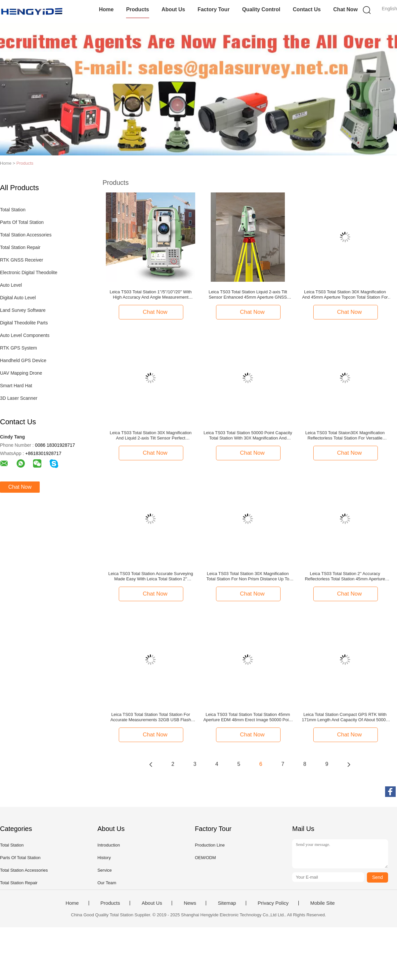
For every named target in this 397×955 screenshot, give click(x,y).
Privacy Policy (273, 903)
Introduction (108, 845)
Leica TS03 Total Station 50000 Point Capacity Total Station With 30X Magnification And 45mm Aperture (247, 435)
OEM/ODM (205, 857)
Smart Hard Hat (16, 385)
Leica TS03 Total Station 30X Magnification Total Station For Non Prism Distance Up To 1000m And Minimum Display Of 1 (247, 576)
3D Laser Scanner (18, 398)
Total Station (12, 209)
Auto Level (11, 285)
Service (104, 870)
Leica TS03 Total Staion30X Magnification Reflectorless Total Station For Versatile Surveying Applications (345, 435)
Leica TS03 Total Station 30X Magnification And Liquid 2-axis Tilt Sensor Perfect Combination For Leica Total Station (151, 435)
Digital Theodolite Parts (24, 322)
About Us (173, 9)
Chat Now (345, 9)
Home (106, 9)
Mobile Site (322, 903)
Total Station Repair (20, 247)
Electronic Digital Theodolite (28, 272)
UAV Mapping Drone (21, 373)
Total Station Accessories (26, 234)
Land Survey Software (23, 310)
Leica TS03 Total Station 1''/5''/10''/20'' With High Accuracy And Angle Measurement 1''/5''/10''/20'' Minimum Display (151, 294)
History (103, 857)
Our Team (106, 882)
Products (137, 9)
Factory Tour (214, 9)
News (190, 903)
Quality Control (261, 9)
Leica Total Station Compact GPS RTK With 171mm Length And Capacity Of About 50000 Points (345, 717)
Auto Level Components (24, 335)
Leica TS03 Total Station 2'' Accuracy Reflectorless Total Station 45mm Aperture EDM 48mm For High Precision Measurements (344, 576)
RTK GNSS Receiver (21, 260)
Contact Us (307, 9)
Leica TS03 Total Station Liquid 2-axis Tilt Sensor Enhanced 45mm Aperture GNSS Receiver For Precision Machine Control (247, 294)
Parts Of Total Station (22, 222)
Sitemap (227, 903)
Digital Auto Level (18, 297)
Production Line (210, 845)
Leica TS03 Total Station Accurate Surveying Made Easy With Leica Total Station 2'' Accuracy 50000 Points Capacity (150, 576)
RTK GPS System (18, 348)
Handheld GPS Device (23, 360)
